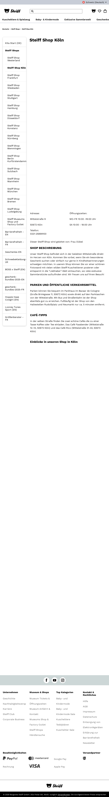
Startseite (5, 29)
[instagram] (63, 680)
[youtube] (54, 680)
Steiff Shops (15, 29)
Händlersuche (37, 735)
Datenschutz (90, 716)
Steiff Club (8, 714)
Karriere (7, 709)
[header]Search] (56, 11)
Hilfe (85, 701)
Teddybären (62, 724)
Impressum (89, 711)
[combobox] (91, 2)
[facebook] (46, 680)
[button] (94, 11)
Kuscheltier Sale (65, 730)
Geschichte (9, 698)
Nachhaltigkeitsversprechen (18, 703)
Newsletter (89, 743)
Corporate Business (13, 719)
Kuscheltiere (63, 719)
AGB (85, 706)
